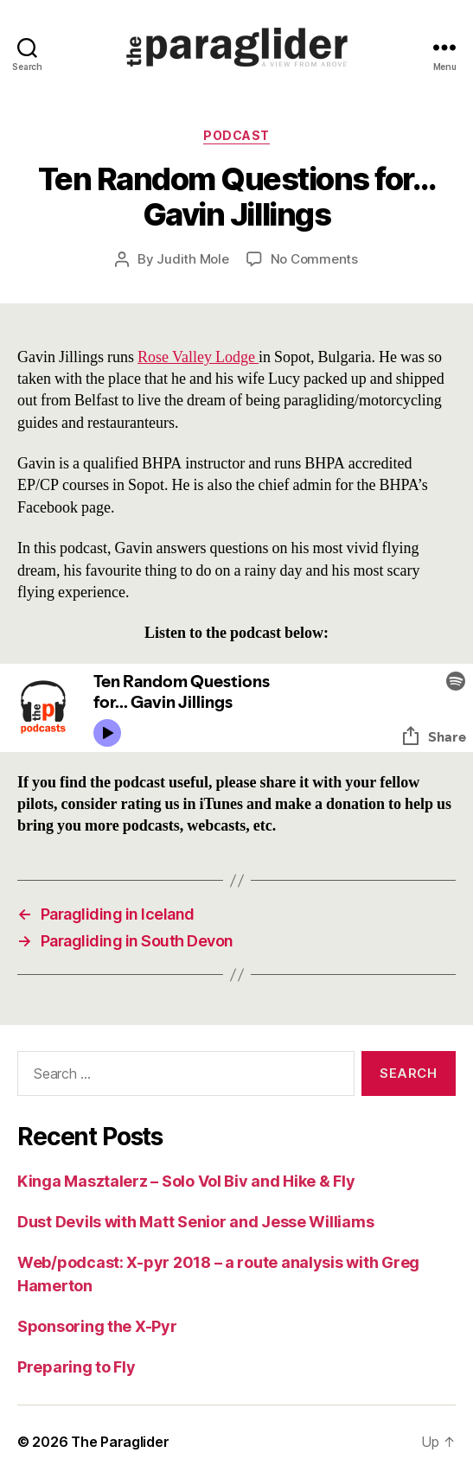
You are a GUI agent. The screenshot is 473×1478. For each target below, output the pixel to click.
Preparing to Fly (76, 1367)
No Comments (314, 259)
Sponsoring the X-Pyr (97, 1326)
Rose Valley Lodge (198, 357)
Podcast (236, 135)
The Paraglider (120, 1441)
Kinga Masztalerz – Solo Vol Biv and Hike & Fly (186, 1181)
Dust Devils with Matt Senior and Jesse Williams (195, 1222)
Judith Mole (192, 259)
